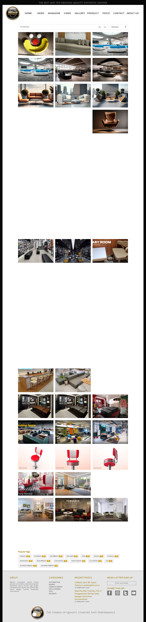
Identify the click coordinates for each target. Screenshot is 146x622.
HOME (28, 13)
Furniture (112, 556)
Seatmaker (26, 561)
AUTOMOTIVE (54, 582)
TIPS (51, 591)
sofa (86, 556)
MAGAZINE (54, 13)
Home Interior (78, 561)
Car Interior (95, 561)
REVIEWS (52, 594)
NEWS (40, 13)
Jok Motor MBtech (49, 566)
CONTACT (119, 13)
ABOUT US (132, 13)
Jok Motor (40, 556)
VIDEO (67, 13)
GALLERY (80, 13)
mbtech (25, 556)
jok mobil (72, 556)
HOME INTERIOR (55, 587)
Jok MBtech (56, 556)
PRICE (106, 13)
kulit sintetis (61, 561)
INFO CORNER (54, 589)
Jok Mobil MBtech (28, 566)
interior (98, 556)
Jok (109, 561)
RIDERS (52, 584)
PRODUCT (93, 13)
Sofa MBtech (43, 561)
